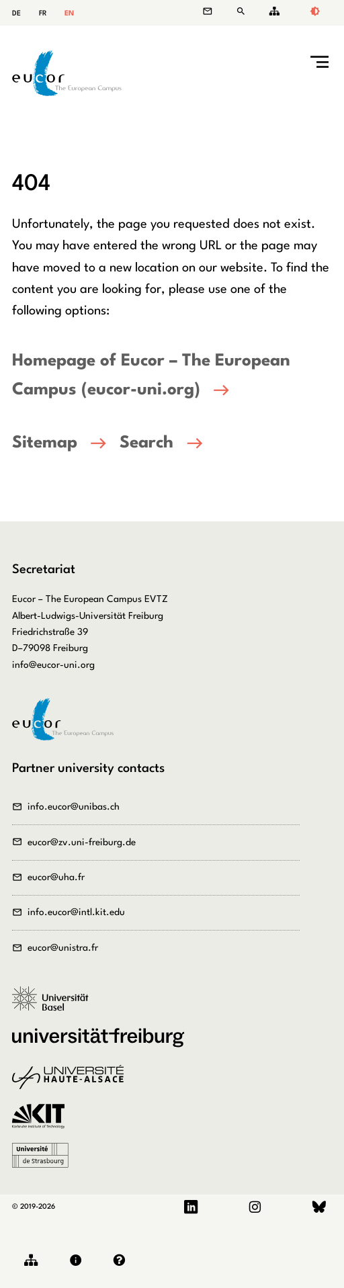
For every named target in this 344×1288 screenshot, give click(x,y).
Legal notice (78, 1260)
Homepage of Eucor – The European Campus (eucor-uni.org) (151, 375)
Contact (214, 11)
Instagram (255, 1207)
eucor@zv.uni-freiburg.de (82, 842)
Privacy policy (122, 1260)
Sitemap (272, 11)
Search (244, 11)
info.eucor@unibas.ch (74, 807)
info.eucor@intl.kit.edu (76, 912)
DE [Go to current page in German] (16, 13)
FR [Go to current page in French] (42, 13)
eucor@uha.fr (56, 877)
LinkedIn (191, 1207)
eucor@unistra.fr (63, 948)
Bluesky (319, 1207)
